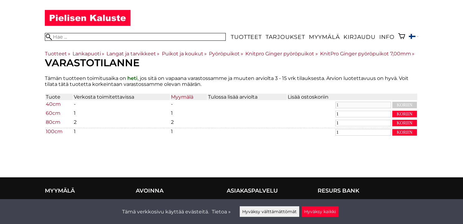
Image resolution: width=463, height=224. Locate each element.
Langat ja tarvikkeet (132, 54)
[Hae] (135, 37)
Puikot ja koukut (184, 54)
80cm (53, 122)
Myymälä (324, 36)
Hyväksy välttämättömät (269, 211)
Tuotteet (246, 36)
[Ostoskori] (401, 36)
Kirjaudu (359, 36)
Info (386, 36)
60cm (53, 113)
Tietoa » (221, 212)
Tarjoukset (285, 36)
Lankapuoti (88, 54)
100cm (54, 131)
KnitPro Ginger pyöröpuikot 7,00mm (367, 54)
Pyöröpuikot (226, 54)
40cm (53, 104)
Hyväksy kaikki (320, 211)
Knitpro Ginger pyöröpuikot (281, 54)
